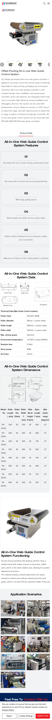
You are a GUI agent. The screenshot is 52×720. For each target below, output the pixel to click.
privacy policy (8, 710)
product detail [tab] (26, 133)
